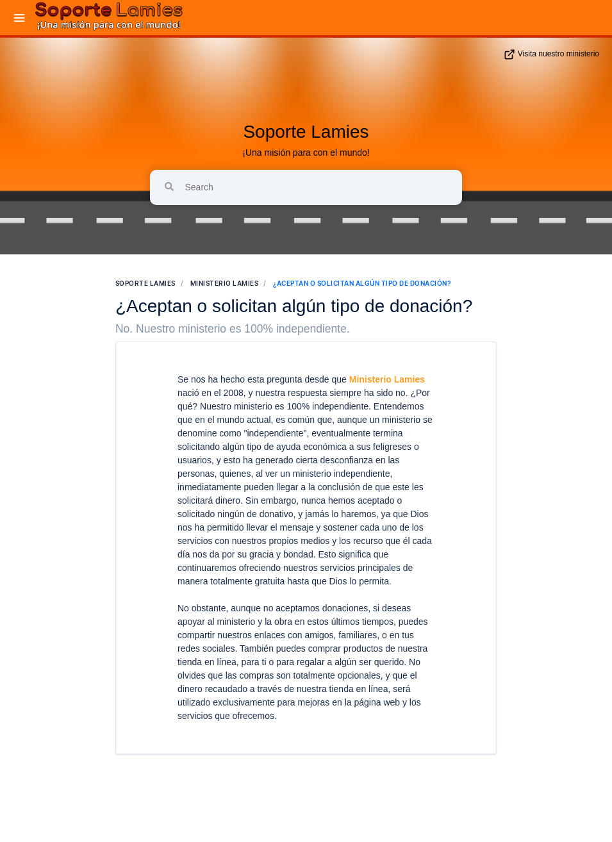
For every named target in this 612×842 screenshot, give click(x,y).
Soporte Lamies (305, 132)
